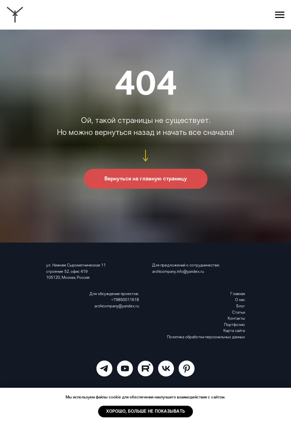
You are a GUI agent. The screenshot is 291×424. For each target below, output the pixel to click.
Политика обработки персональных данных (206, 337)
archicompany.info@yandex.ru (178, 272)
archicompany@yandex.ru (116, 306)
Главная (237, 294)
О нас (240, 300)
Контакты (236, 319)
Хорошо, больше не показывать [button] (145, 411)
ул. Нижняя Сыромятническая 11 (76, 265)
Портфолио (234, 325)
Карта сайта (234, 331)
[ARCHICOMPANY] (104, 368)
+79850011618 (125, 300)
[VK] (166, 368)
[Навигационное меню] (279, 15)
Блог (240, 306)
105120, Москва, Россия (67, 278)
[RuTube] (145, 368)
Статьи (238, 313)
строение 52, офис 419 (66, 272)
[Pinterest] (187, 368)
